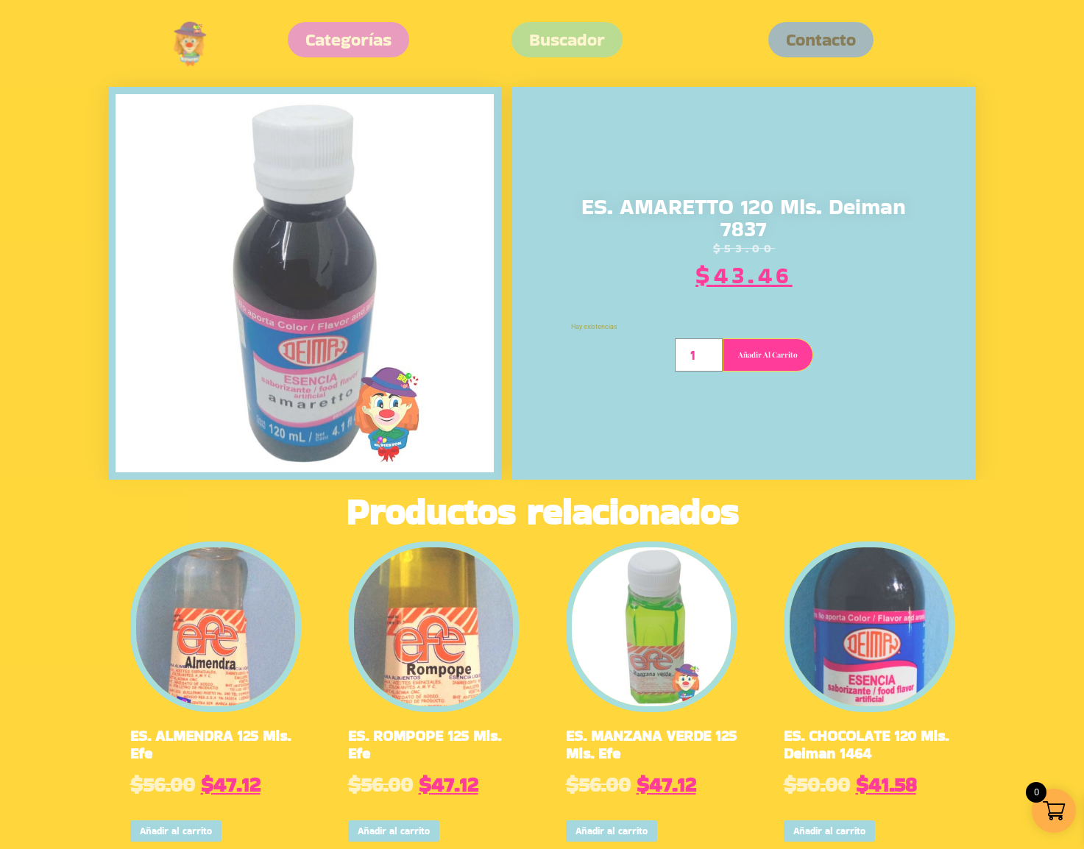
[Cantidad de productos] (699, 355)
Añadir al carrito (768, 354)
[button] (821, 39)
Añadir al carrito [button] (176, 831)
